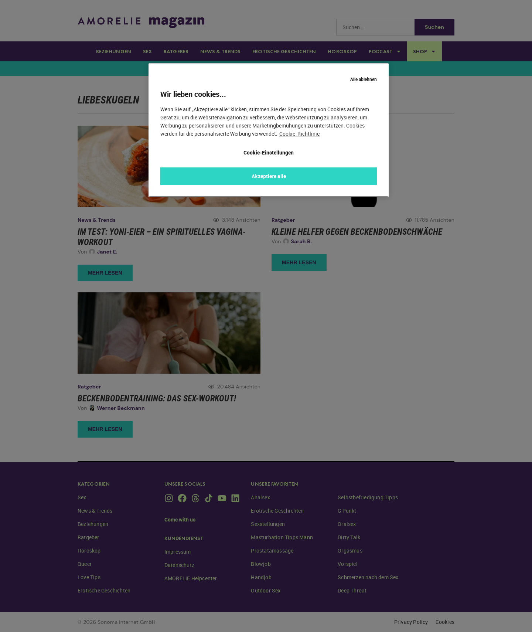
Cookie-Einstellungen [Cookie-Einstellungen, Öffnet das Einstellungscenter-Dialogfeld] (268, 152)
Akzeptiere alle (269, 176)
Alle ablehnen (363, 79)
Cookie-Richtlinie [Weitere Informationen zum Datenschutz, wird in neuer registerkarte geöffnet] (299, 133)
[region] (269, 130)
